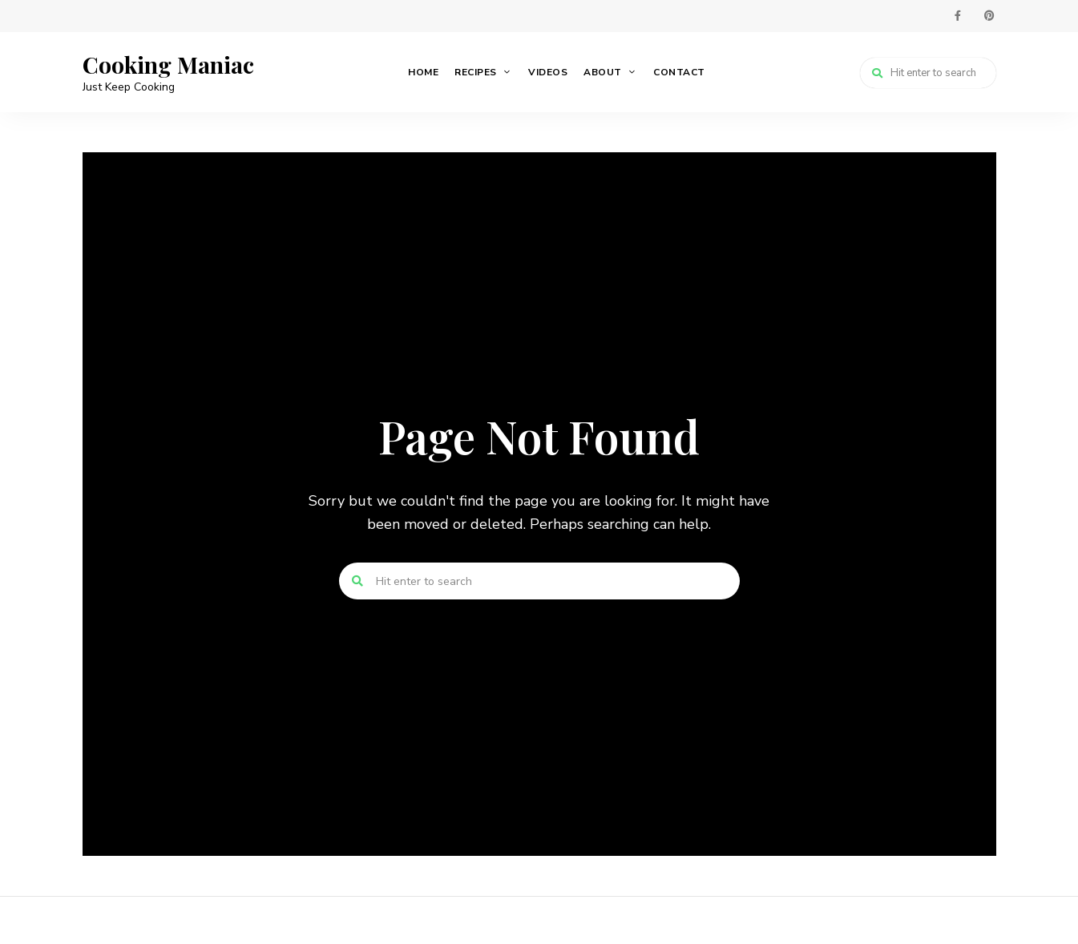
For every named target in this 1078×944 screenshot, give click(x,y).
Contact (679, 72)
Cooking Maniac (168, 65)
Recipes (475, 72)
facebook (958, 16)
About (602, 72)
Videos (547, 72)
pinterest (990, 16)
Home (423, 72)
